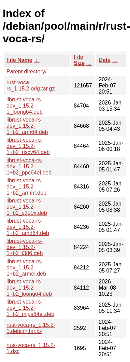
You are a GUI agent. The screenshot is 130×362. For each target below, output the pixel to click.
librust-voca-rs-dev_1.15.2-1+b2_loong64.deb (29, 288)
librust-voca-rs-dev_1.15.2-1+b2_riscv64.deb (28, 146)
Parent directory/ (26, 71)
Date (105, 60)
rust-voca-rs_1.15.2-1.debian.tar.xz (30, 328)
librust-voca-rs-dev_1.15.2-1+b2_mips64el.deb (30, 308)
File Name (19, 60)
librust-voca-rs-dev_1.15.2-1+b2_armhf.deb (26, 187)
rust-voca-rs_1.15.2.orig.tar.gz (30, 86)
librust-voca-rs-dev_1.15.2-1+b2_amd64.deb (27, 227)
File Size (79, 60)
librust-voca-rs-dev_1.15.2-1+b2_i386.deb (24, 247)
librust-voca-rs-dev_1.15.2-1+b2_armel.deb (26, 268)
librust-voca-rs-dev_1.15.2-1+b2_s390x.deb (26, 207)
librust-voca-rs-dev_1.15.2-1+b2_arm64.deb (27, 126)
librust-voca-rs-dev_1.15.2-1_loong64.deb (24, 106)
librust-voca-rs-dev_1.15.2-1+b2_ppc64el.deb (29, 166)
